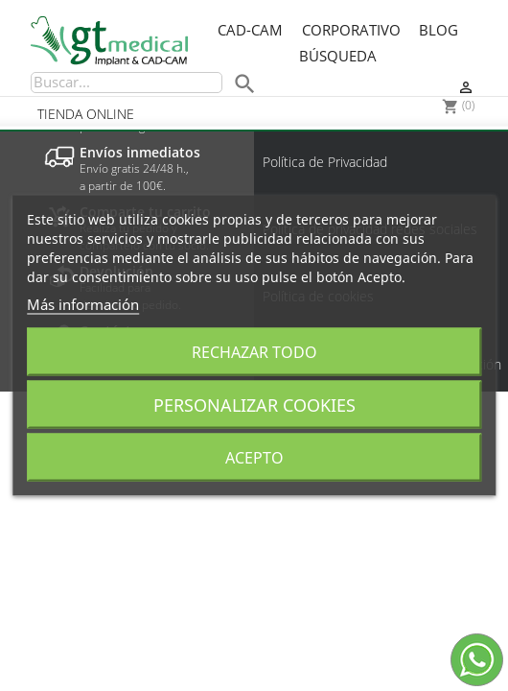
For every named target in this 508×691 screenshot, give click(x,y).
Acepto (254, 457)
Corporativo (351, 30)
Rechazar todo (254, 352)
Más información (83, 304)
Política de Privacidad (325, 162)
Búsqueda (338, 56)
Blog (438, 30)
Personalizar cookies (254, 405)
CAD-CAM (250, 30)
